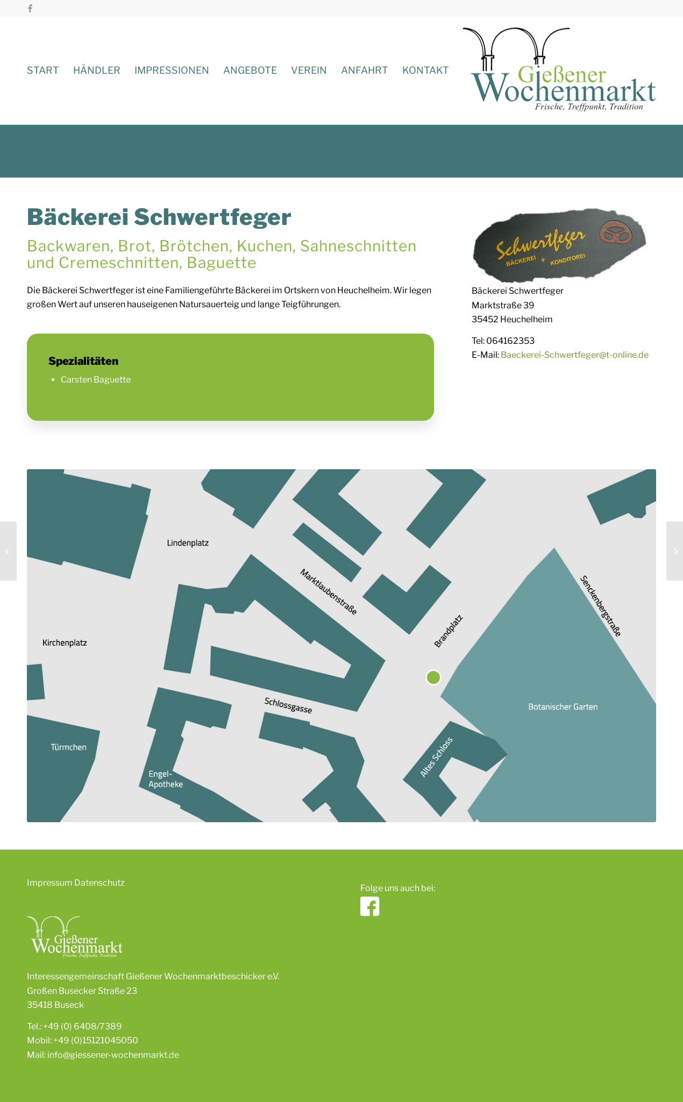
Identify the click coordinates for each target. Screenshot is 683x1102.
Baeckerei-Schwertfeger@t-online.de (575, 355)
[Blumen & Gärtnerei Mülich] (674, 551)
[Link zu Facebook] (30, 8)
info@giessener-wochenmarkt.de (113, 1055)
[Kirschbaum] (8, 551)
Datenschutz (99, 883)
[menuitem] (43, 70)
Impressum (50, 883)
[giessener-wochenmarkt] (559, 70)
